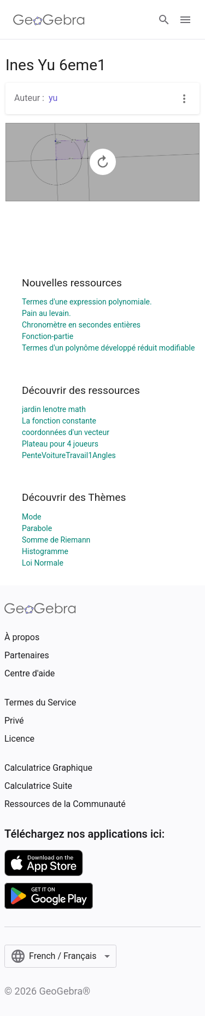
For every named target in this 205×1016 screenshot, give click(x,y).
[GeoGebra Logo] (49, 19)
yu (53, 98)
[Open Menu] (185, 19)
